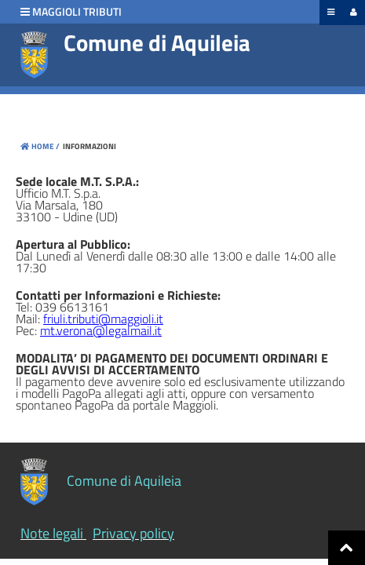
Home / (40, 146)
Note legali (51, 533)
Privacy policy (133, 533)
